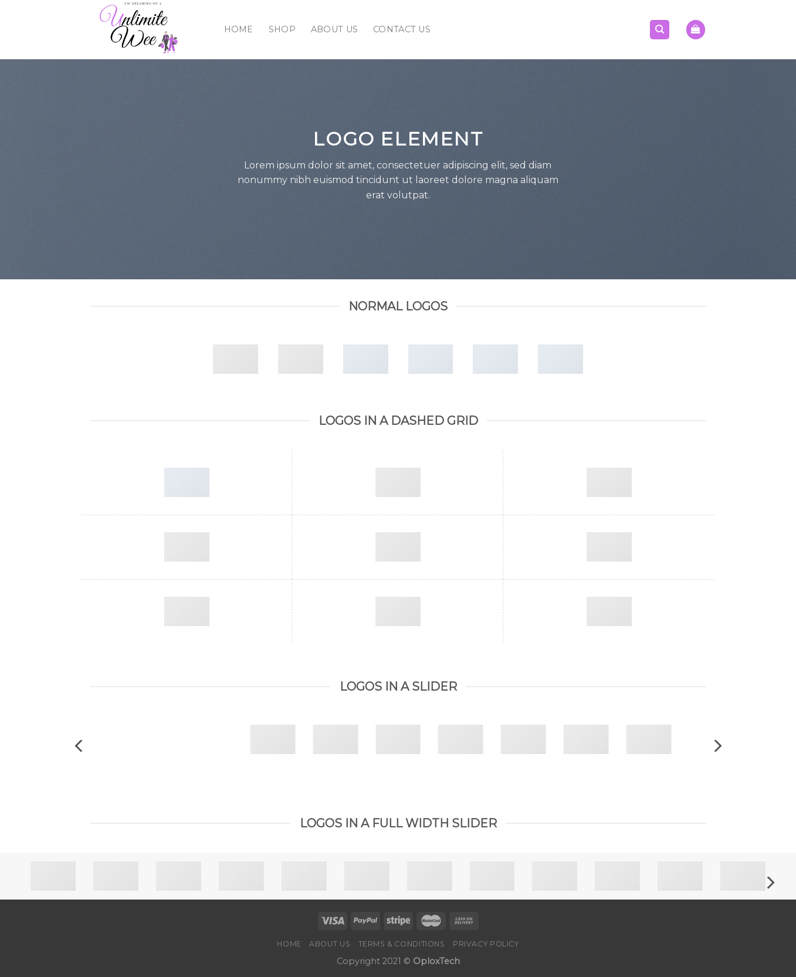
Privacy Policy (486, 943)
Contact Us (402, 29)
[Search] (659, 29)
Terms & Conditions (401, 943)
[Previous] (79, 746)
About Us (334, 29)
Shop (282, 29)
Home (238, 29)
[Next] (716, 746)
